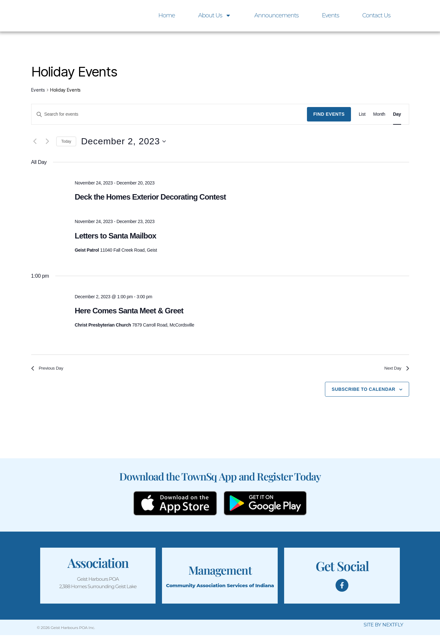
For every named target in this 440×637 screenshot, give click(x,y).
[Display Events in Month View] (379, 114)
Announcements (276, 15)
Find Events (329, 114)
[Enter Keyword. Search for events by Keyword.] (169, 114)
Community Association (195, 587)
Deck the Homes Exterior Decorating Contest (150, 197)
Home (166, 15)
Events (330, 15)
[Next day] (47, 141)
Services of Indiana (250, 587)
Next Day (395, 369)
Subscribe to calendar (363, 391)
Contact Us (376, 15)
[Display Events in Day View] (397, 114)
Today (66, 141)
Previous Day (49, 369)
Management (220, 571)
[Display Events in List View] (362, 114)
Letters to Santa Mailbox (115, 235)
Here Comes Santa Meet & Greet (129, 310)
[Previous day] (35, 141)
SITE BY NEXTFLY (383, 627)
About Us (214, 15)
